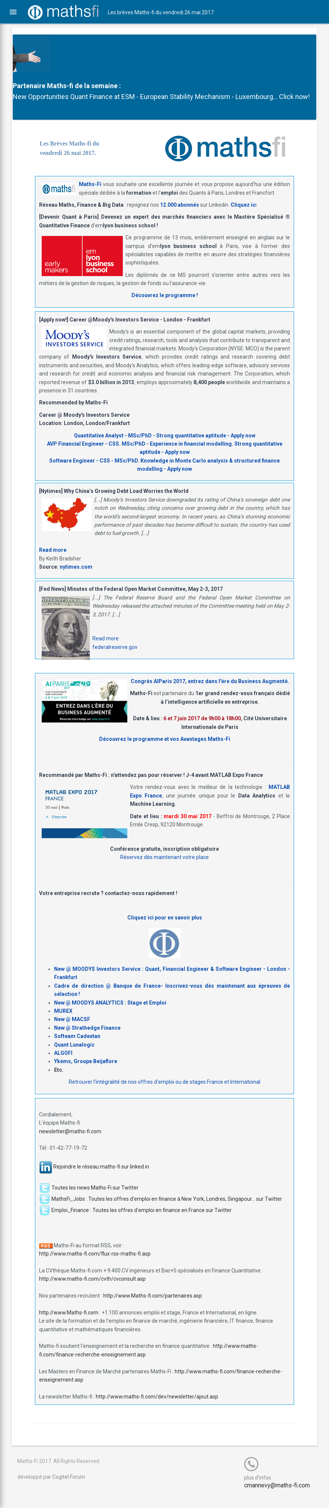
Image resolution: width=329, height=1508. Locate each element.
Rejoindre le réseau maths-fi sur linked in (101, 1178)
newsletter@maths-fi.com (70, 1142)
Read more (52, 561)
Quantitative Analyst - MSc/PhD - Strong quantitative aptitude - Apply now (164, 446)
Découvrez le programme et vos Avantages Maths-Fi (164, 750)
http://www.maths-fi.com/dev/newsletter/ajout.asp (157, 1407)
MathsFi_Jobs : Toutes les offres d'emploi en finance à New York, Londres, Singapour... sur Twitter (166, 1209)
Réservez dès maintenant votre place (164, 868)
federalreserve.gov (114, 658)
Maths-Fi (90, 195)
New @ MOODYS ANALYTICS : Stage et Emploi (110, 1013)
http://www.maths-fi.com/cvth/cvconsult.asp (92, 1290)
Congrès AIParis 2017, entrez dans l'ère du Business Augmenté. (210, 692)
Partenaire (34, 86)
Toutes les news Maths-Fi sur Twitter (95, 1198)
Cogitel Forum (74, 1488)
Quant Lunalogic (74, 1055)
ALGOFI (63, 1064)
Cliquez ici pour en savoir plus (164, 928)
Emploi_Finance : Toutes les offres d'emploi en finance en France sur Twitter (141, 1221)
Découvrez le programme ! (164, 306)
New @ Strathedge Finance (87, 1039)
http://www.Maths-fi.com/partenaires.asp (152, 1307)
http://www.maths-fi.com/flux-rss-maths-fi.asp (95, 1265)
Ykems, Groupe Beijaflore (85, 1072)
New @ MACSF (72, 1030)
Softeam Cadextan (77, 1047)
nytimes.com (76, 578)
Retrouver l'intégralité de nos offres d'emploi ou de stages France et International (164, 1093)
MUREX (63, 1022)
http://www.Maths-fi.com (68, 1323)
